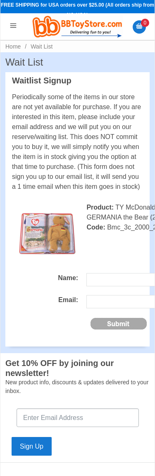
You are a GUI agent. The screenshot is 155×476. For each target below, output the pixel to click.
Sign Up (31, 446)
